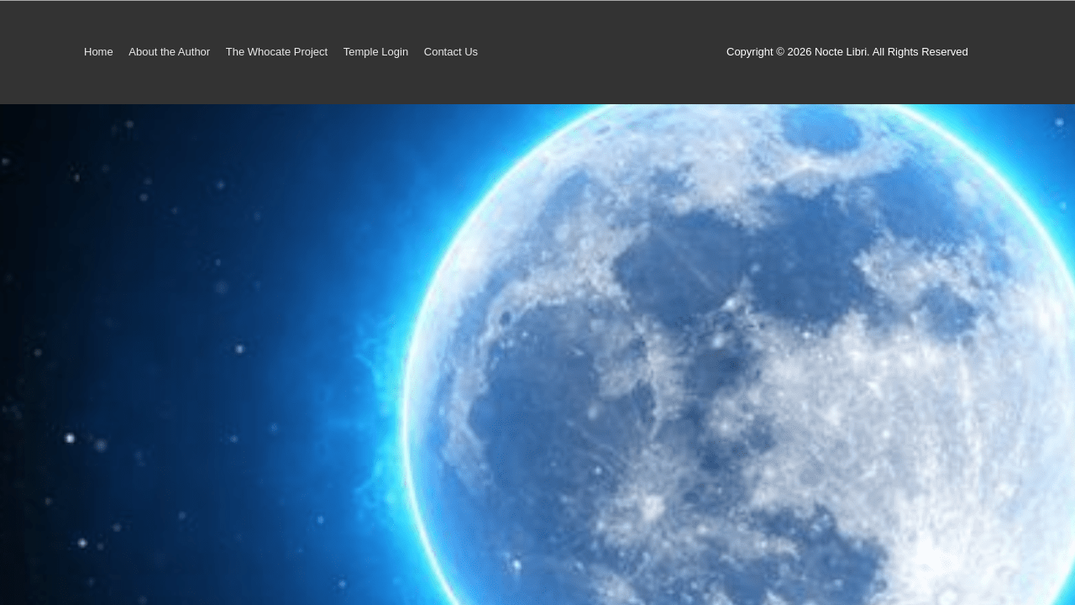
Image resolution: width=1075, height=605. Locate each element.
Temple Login (375, 51)
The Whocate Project (277, 51)
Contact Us (451, 51)
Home (98, 51)
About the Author (169, 51)
